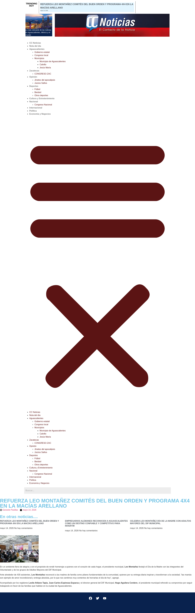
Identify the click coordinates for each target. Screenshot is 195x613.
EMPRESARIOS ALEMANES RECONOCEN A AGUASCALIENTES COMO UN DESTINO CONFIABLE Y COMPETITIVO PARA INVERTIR (96, 523)
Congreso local (41, 55)
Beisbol (37, 92)
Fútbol (37, 89)
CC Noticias (35, 43)
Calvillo (43, 64)
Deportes (33, 86)
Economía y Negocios (40, 114)
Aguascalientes (36, 49)
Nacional (33, 101)
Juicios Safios (40, 83)
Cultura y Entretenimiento (42, 98)
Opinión (33, 77)
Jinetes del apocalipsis (44, 80)
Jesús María (45, 68)
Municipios (39, 58)
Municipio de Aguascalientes (53, 61)
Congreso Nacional (43, 105)
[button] (97, 263)
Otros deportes (41, 95)
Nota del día (35, 46)
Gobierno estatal (42, 52)
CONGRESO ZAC (42, 74)
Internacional (35, 108)
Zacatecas (34, 71)
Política (33, 111)
